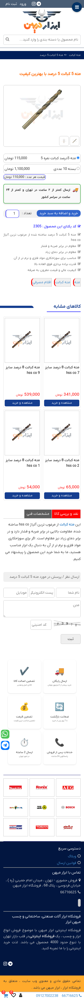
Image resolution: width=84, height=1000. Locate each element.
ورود (22, 4)
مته (77, 282)
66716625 (71, 996)
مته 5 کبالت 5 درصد (51, 55)
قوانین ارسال (66, 863)
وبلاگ (72, 856)
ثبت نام (11, 4)
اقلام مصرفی (41, 282)
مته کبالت (74, 55)
